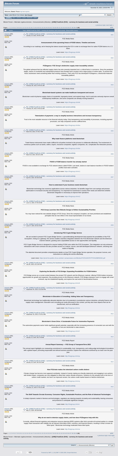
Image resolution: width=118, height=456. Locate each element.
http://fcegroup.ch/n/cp (72, 356)
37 (70, 27)
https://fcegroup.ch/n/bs (72, 79)
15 (29, 27)
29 (55, 27)
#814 (112, 361)
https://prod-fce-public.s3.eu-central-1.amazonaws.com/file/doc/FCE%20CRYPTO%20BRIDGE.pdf (72, 258)
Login (24, 17)
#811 (112, 288)
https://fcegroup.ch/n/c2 (72, 196)
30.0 (26, 15)
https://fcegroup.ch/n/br (72, 52)
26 (50, 27)
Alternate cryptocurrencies (23, 22)
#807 (112, 177)
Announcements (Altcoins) (41, 22)
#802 (112, 58)
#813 (112, 336)
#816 (112, 409)
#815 (112, 386)
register (27, 11)
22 (42, 27)
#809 (112, 225)
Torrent (30, 15)
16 (31, 27)
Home (8, 17)
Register (29, 17)
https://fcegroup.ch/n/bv (72, 148)
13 (25, 27)
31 (59, 27)
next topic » (110, 25)
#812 (112, 313)
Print (111, 27)
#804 (112, 108)
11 (22, 27)
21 (40, 27)
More (35, 17)
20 (39, 27)
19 (37, 27)
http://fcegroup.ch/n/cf (72, 331)
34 (65, 27)
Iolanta (6, 34)
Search (19, 17)
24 (46, 27)
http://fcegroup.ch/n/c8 (72, 283)
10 (20, 27)
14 (27, 27)
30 (57, 27)
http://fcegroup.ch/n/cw (72, 429)
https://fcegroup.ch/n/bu (72, 125)
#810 (112, 263)
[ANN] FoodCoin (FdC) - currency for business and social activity (75, 22)
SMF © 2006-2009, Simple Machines (66, 452)
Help (14, 17)
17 (33, 27)
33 (63, 27)
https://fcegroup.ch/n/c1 (72, 171)
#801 (112, 35)
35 (67, 27)
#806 (112, 154)
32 (61, 27)
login (21, 11)
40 (76, 27)
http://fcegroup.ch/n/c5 (72, 219)
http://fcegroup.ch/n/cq (72, 381)
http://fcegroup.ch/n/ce (72, 308)
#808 (112, 202)
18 (35, 27)
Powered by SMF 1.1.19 (48, 452)
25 (48, 27)
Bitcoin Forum (8, 22)
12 (24, 27)
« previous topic (100, 25)
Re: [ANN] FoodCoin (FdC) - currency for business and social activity (50, 34)
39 (74, 27)
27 (52, 27)
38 (72, 27)
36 (68, 27)
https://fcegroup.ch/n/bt (72, 102)
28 (54, 27)
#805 (112, 131)
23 (44, 27)
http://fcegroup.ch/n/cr (72, 404)
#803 (112, 85)
